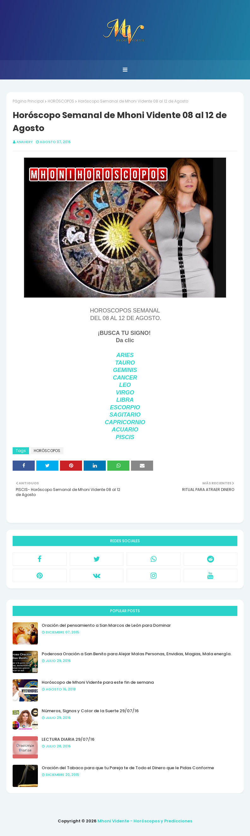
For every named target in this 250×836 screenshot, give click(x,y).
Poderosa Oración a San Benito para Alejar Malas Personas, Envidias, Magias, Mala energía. (136, 654)
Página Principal (28, 101)
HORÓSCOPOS (61, 101)
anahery (24, 141)
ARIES (125, 355)
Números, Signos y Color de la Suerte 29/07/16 (90, 711)
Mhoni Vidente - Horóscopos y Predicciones (145, 821)
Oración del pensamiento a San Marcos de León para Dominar (106, 625)
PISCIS (125, 437)
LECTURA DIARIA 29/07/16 (68, 739)
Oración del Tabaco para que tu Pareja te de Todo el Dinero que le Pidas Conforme (128, 768)
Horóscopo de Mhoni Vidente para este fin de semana (98, 682)
